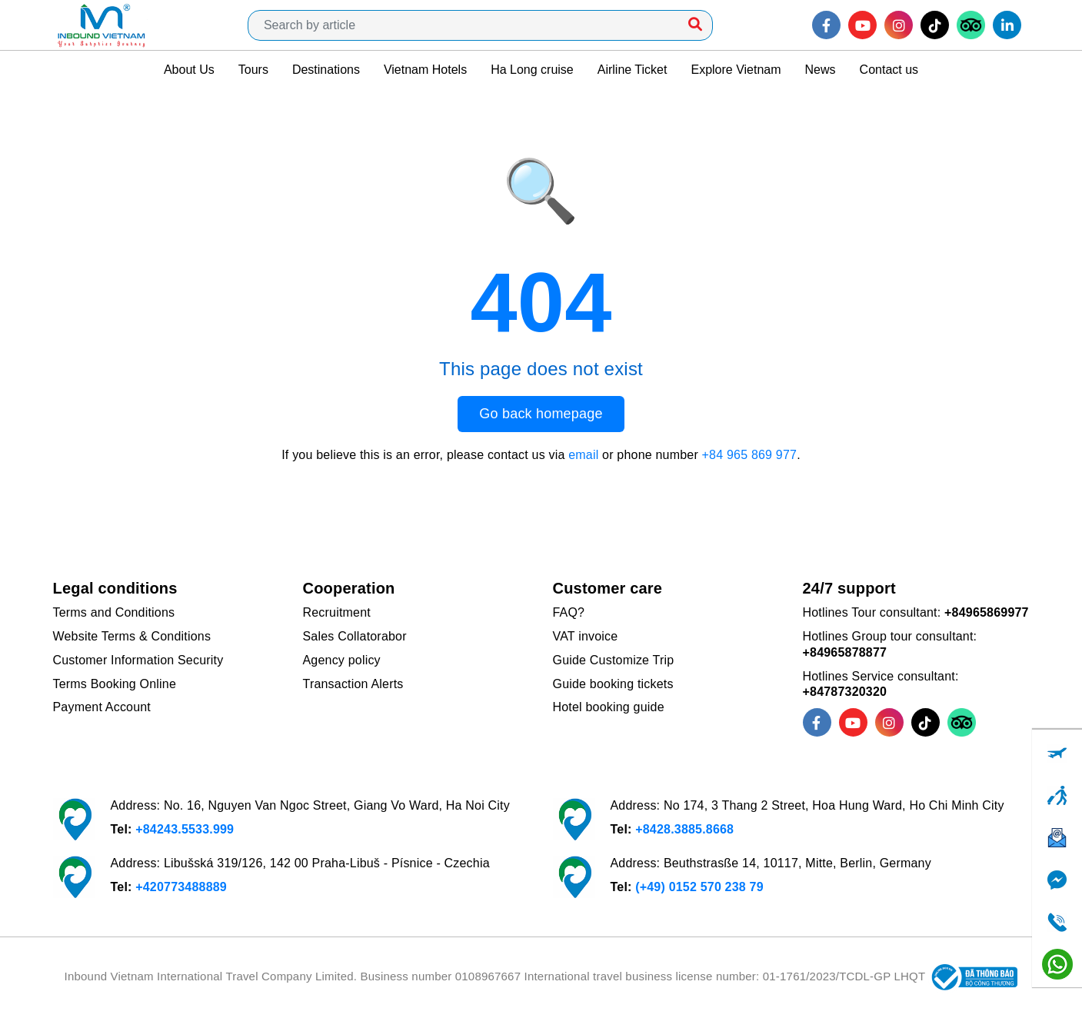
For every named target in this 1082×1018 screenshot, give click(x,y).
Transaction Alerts (353, 683)
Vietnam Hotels (425, 69)
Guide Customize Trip (613, 660)
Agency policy (342, 660)
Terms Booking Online (115, 683)
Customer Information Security (138, 660)
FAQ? (569, 612)
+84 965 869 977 (749, 454)
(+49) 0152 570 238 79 (699, 886)
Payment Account (102, 707)
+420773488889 (181, 886)
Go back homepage (540, 413)
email (583, 454)
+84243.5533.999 (184, 829)
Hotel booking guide (608, 707)
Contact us (889, 69)
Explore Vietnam (736, 69)
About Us (189, 69)
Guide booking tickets (613, 683)
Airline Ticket (633, 69)
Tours (253, 69)
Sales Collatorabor (355, 636)
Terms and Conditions (114, 612)
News (820, 69)
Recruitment (337, 612)
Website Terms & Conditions (132, 636)
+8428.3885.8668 (684, 829)
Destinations (326, 69)
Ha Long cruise (532, 69)
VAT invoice (585, 636)
